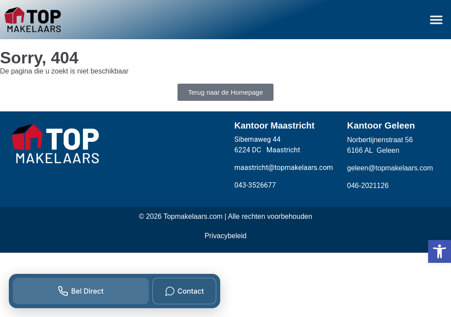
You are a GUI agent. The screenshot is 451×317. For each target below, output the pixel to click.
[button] (436, 19)
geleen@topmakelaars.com (390, 168)
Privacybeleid (225, 236)
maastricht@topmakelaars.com (283, 167)
